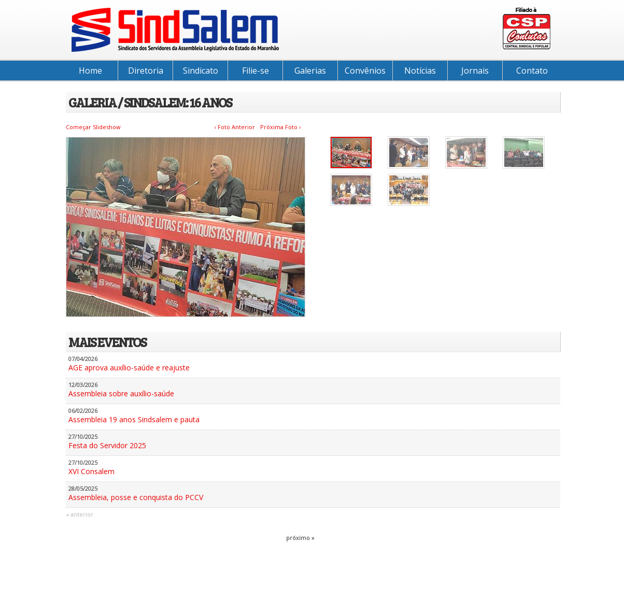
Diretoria (145, 70)
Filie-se (255, 70)
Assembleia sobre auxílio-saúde (121, 393)
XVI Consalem (91, 471)
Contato (532, 70)
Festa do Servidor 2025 (107, 445)
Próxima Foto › (280, 127)
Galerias (310, 70)
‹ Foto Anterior (235, 127)
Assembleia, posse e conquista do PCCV (135, 497)
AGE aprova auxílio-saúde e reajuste (129, 367)
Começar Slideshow (93, 127)
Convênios (365, 70)
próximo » (300, 538)
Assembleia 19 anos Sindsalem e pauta (134, 419)
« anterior (79, 514)
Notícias (420, 70)
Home (90, 70)
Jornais (475, 70)
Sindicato (200, 70)
